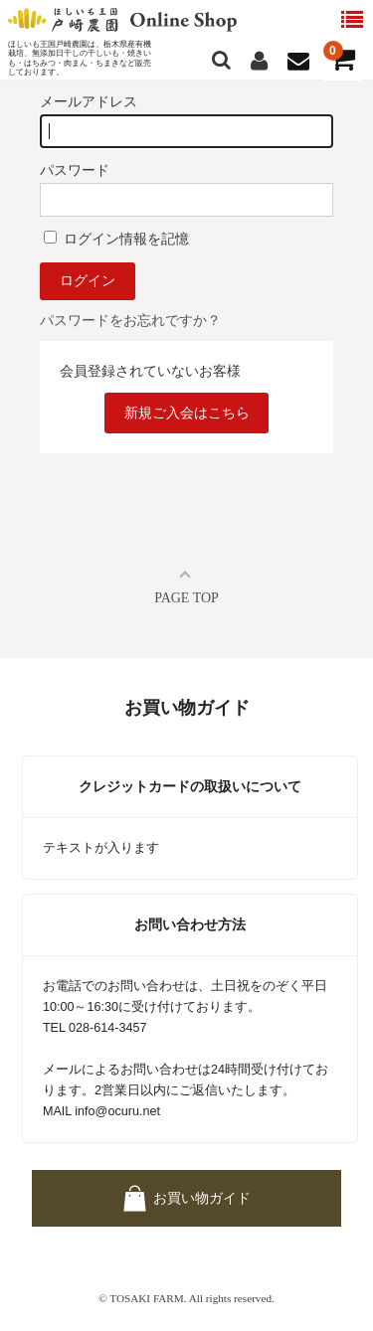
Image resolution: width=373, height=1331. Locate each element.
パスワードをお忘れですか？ (130, 320)
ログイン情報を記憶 (116, 239)
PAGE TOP (186, 597)
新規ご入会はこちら (187, 412)
